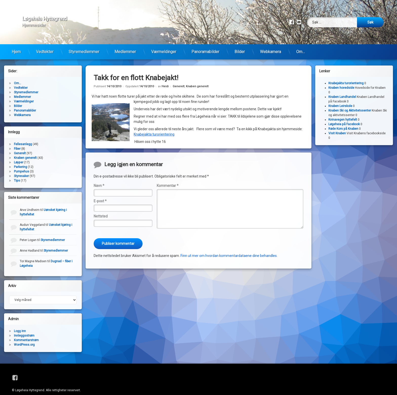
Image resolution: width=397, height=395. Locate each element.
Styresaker (21, 168)
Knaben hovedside (341, 80)
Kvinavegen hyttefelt (342, 112)
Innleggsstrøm (24, 328)
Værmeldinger (163, 44)
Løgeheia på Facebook (344, 116)
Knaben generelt (197, 78)
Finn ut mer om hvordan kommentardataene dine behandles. (229, 248)
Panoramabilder (205, 44)
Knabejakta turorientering (154, 127)
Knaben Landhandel (342, 89)
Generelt (178, 78)
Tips (17, 173)
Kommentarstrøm (26, 332)
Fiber (17, 141)
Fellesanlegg (23, 136)
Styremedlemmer (84, 44)
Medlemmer (125, 44)
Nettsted (101, 209)
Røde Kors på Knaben (343, 121)
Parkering (20, 159)
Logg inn (20, 323)
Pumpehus (21, 164)
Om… (300, 44)
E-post (100, 193)
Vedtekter (44, 44)
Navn (99, 178)
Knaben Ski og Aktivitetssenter (349, 103)
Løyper (18, 155)
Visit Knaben (337, 125)
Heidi (165, 78)
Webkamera (270, 44)
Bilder (239, 44)
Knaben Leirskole (340, 98)
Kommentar (167, 178)
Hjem (16, 44)
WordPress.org (24, 337)
